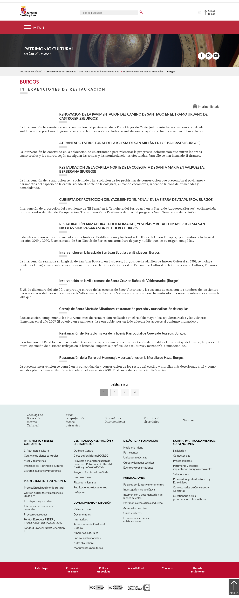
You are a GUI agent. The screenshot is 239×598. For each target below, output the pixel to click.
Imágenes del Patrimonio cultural (43, 465)
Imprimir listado (209, 106)
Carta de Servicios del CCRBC (91, 455)
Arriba (233, 593)
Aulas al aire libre (84, 542)
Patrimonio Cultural (31, 71)
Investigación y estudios (38, 500)
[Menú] (34, 27)
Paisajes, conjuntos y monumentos (143, 484)
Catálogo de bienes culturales (41, 455)
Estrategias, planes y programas (42, 470)
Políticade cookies (103, 570)
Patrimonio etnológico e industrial (143, 502)
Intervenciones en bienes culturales (99, 71)
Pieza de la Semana (85, 482)
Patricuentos (131, 452)
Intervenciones (82, 477)
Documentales (82, 514)
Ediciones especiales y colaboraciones (136, 520)
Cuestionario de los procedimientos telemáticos (189, 497)
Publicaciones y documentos (90, 487)
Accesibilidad (136, 568)
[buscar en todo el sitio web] (141, 11)
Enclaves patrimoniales (87, 537)
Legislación (179, 450)
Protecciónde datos (72, 570)
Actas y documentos (135, 507)
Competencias (181, 455)
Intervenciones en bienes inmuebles (142, 71)
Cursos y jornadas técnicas (138, 462)
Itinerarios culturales (86, 532)
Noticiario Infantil (133, 447)
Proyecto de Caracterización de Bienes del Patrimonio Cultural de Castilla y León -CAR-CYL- (93, 464)
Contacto (167, 568)
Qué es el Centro (83, 450)
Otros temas (211, 12)
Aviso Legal (41, 568)
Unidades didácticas (135, 457)
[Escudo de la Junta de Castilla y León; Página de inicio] (28, 16)
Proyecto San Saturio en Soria (91, 472)
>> (136, 392)
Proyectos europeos (35, 514)
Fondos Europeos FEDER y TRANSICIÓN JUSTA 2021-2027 (43, 521)
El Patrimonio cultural (37, 450)
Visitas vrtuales (83, 509)
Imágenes (79, 492)
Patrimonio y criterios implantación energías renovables (192, 467)
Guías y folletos (132, 512)
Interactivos (81, 519)
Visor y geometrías (35, 460)
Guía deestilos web (197, 570)
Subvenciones (181, 474)
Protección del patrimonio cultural (44, 487)
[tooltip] (199, 12)
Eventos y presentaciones (138, 467)
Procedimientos (182, 460)
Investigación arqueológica (139, 489)
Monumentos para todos (88, 547)
